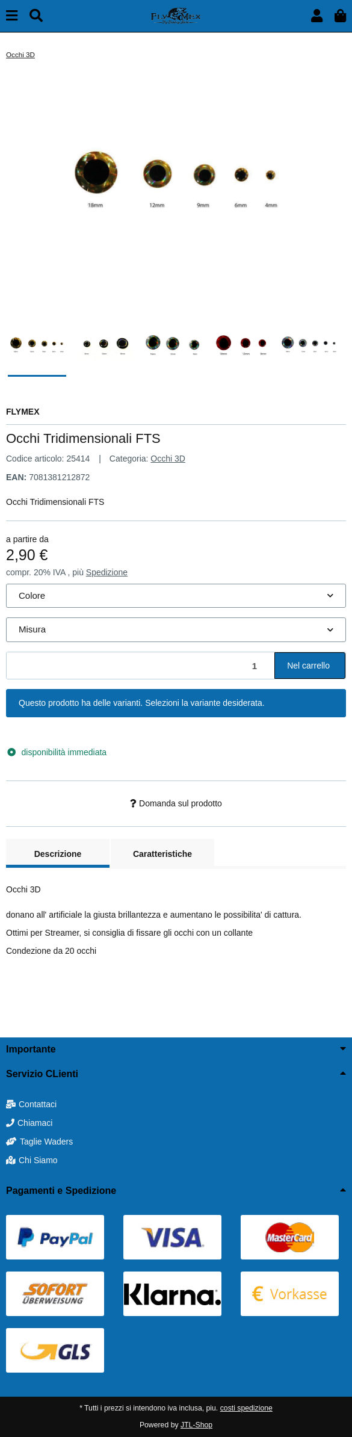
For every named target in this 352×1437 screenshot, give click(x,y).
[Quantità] (141, 665)
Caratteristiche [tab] (162, 854)
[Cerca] (36, 16)
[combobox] (176, 596)
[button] (317, 16)
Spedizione (107, 572)
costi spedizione (246, 1408)
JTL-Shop (196, 1425)
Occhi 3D (167, 458)
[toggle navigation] (11, 16)
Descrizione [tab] (58, 854)
